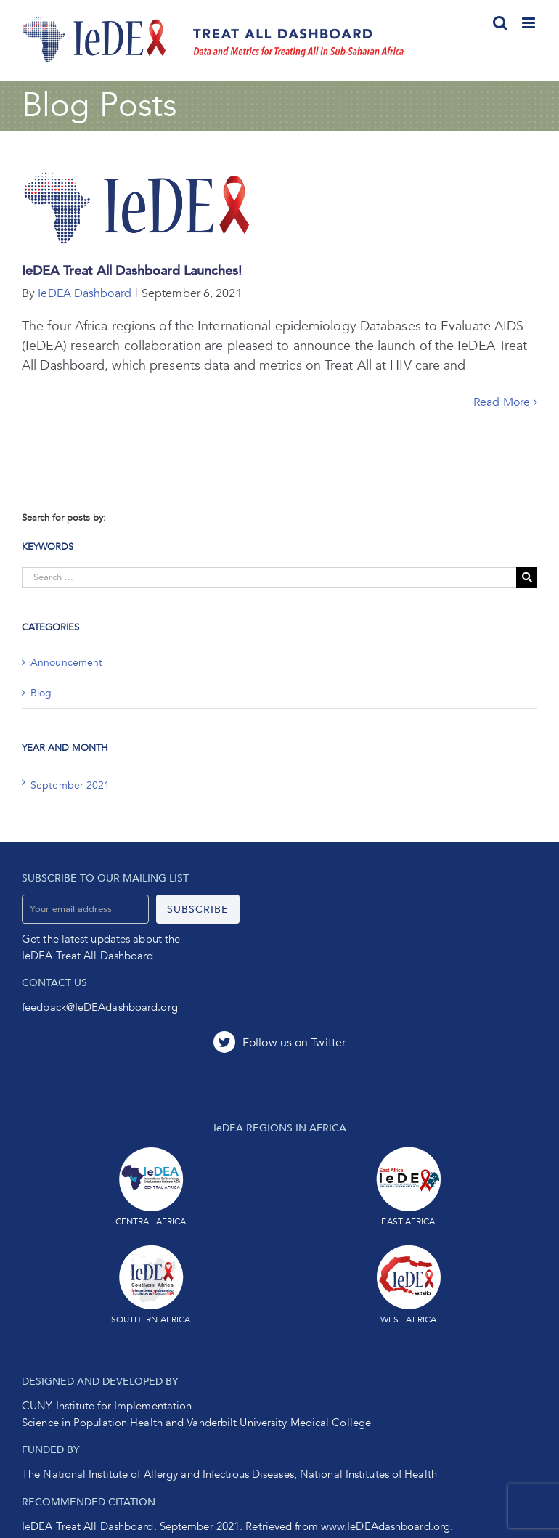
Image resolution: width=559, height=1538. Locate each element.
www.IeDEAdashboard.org (385, 1526)
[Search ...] (269, 577)
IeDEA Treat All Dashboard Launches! (132, 271)
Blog (41, 693)
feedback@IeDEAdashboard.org (100, 1007)
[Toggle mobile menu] (529, 22)
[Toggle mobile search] (500, 22)
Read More (501, 402)
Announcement (66, 663)
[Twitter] (279, 1042)
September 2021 (70, 785)
